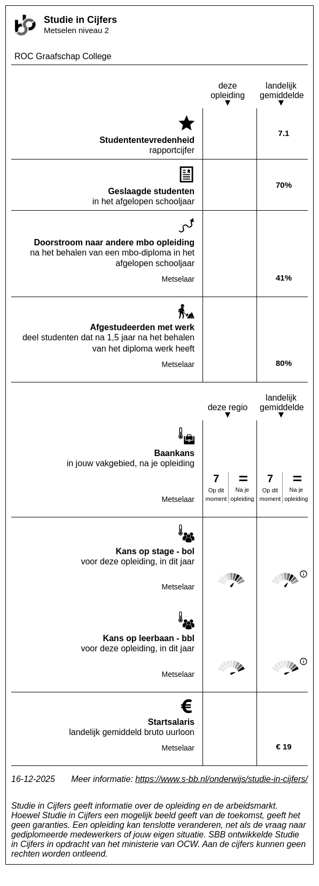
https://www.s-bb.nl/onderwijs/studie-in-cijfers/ (221, 779)
